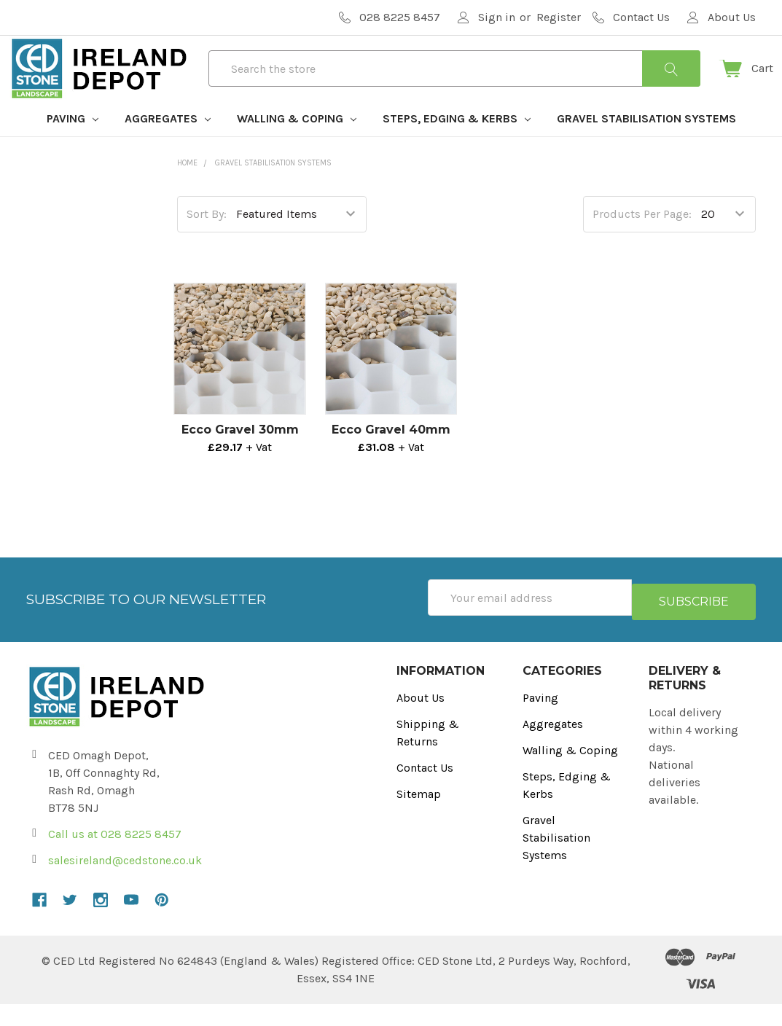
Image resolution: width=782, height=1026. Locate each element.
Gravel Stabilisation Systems (646, 145)
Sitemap (418, 816)
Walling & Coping (296, 145)
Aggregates (168, 145)
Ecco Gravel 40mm (391, 456)
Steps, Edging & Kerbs (457, 145)
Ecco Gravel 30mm (240, 456)
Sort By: (207, 240)
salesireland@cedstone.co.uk (125, 882)
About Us (420, 720)
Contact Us (424, 789)
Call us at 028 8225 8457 (114, 856)
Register (558, 17)
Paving (72, 145)
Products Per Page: (642, 240)
